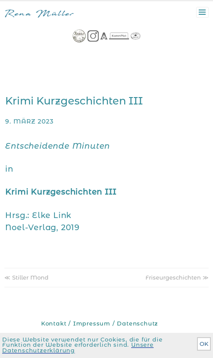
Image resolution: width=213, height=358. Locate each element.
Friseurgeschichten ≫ (177, 277)
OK (204, 344)
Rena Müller (39, 14)
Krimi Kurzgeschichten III (74, 100)
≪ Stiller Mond (26, 277)
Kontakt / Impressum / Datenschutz (99, 323)
